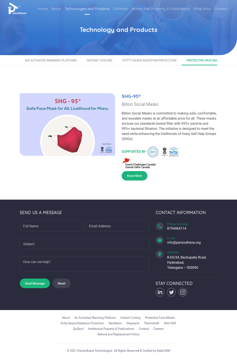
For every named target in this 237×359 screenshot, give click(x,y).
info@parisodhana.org (184, 242)
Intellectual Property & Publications (161, 8)
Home (42, 8)
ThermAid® (151, 323)
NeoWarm (115, 323)
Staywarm (133, 323)
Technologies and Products (87, 8)
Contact (220, 8)
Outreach (120, 8)
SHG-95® (170, 323)
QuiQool (78, 328)
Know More (134, 175)
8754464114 (176, 228)
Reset (61, 283)
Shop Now (202, 8)
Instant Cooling (99, 60)
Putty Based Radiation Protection (149, 60)
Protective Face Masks (205, 60)
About (56, 8)
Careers (159, 328)
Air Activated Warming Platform (50, 60)
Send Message (35, 283)
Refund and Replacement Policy (118, 334)
